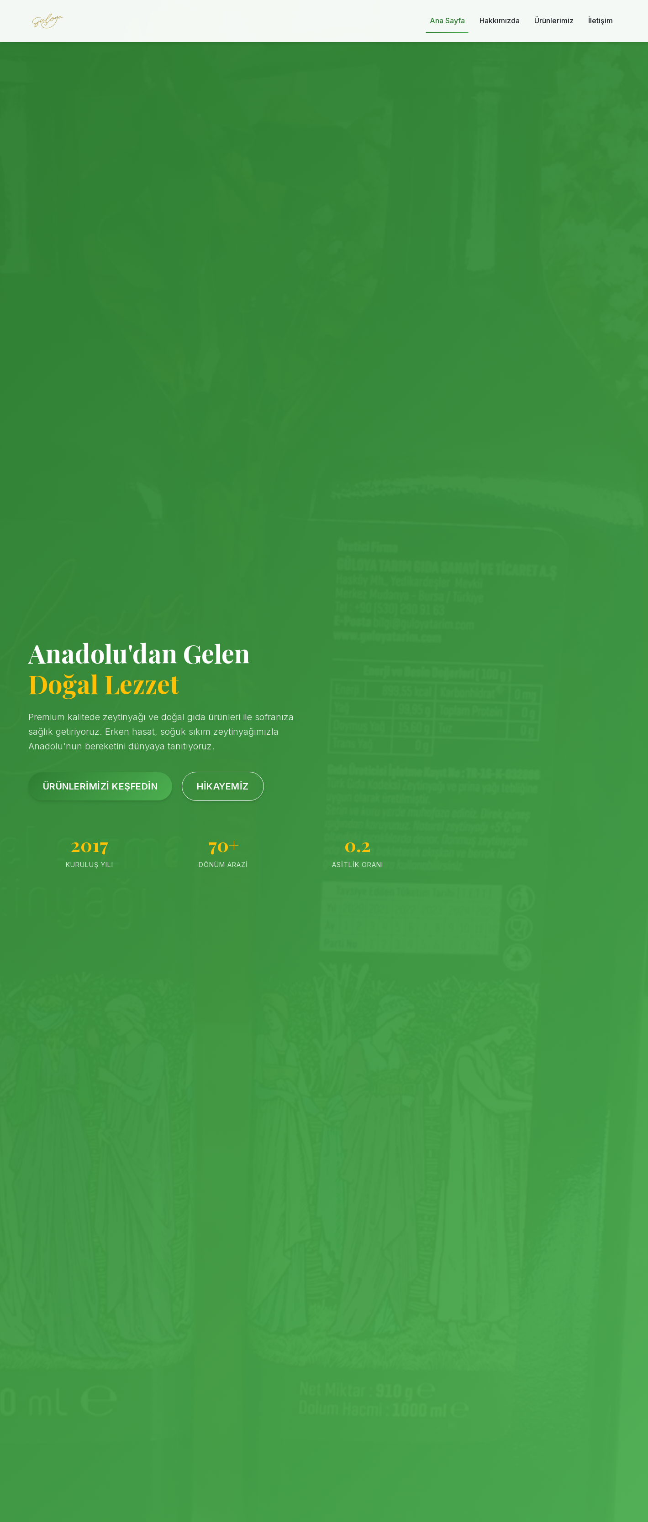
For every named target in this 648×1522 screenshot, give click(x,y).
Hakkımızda (499, 20)
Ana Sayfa (447, 20)
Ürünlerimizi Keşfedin (100, 786)
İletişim (600, 20)
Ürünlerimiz (554, 20)
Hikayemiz (223, 786)
